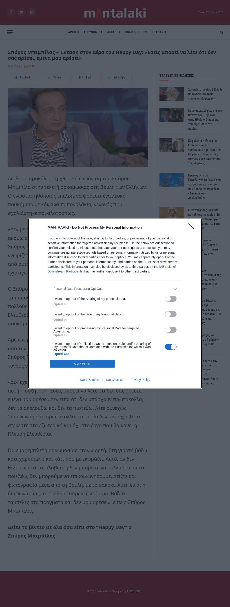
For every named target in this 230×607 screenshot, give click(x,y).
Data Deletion (89, 380)
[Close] (192, 227)
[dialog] (115, 303)
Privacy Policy (140, 380)
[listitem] (115, 288)
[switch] (171, 299)
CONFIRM (82, 363)
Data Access (115, 380)
